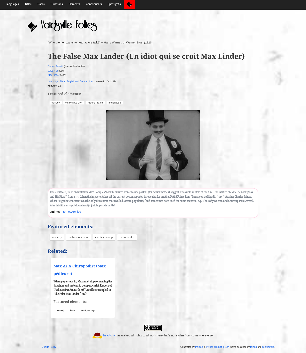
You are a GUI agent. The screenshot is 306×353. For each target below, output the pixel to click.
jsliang (253, 347)
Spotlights (114, 4)
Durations (57, 4)
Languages (12, 4)
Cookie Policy (49, 347)
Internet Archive (71, 211)
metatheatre (115, 102)
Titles (28, 4)
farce (72, 310)
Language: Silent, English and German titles (70, 81)
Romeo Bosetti (55, 66)
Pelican (199, 347)
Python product (214, 347)
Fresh (226, 347)
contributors (268, 347)
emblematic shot (73, 102)
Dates (41, 4)
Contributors (94, 4)
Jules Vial (53, 70)
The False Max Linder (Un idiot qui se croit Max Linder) (146, 56)
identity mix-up (95, 102)
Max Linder (53, 75)
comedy (56, 102)
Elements (74, 4)
